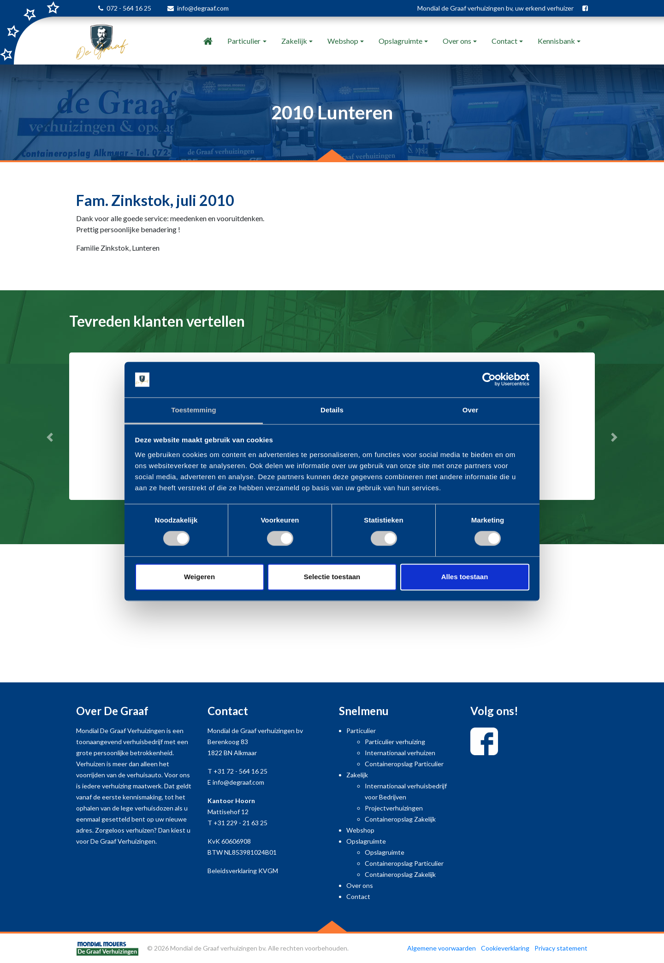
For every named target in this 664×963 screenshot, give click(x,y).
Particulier (244, 40)
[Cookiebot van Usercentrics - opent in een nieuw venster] (489, 380)
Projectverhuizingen (394, 808)
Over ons (457, 40)
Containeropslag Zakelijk (400, 819)
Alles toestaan (464, 577)
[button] (50, 437)
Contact (504, 40)
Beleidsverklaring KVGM (243, 871)
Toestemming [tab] (193, 410)
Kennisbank (556, 40)
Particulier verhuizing (395, 742)
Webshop (342, 40)
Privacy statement (560, 948)
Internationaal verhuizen (400, 753)
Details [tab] (332, 410)
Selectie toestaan (332, 577)
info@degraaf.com (203, 8)
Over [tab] (470, 410)
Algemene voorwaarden (441, 948)
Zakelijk (294, 40)
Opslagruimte (400, 40)
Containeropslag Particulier (404, 764)
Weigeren (199, 577)
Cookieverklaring (505, 948)
